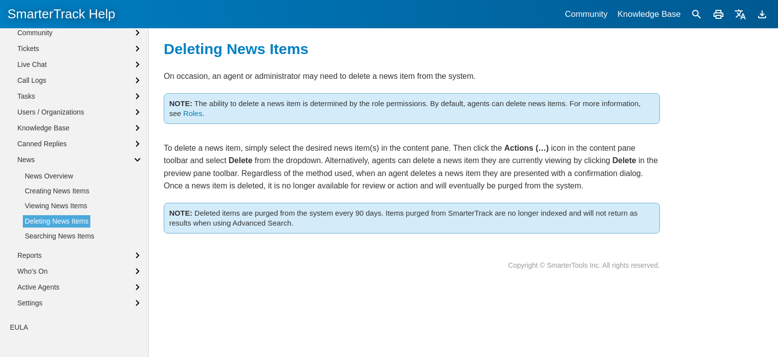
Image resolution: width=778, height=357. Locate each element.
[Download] (762, 14)
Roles (192, 113)
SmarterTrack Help (61, 13)
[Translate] (740, 14)
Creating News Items (57, 191)
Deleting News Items (56, 221)
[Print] (718, 14)
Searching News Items (59, 236)
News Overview (49, 176)
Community (586, 14)
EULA (19, 327)
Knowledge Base (649, 14)
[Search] (697, 14)
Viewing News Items (56, 206)
